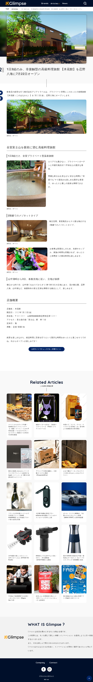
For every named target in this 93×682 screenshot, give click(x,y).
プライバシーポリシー (46, 676)
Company (40, 663)
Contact (53, 663)
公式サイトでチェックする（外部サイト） (46, 349)
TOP (7, 9)
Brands (44, 3)
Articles (54, 3)
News (65, 3)
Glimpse (16, 4)
